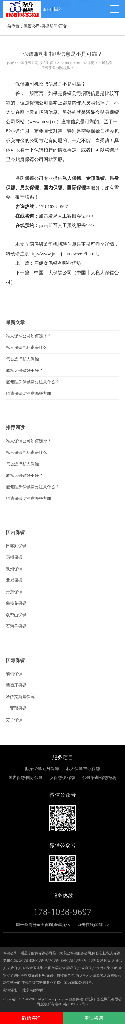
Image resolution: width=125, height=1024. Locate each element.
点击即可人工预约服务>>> (66, 225)
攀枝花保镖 (16, 603)
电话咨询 (93, 1017)
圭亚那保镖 (16, 708)
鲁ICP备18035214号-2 (72, 1004)
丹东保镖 (14, 592)
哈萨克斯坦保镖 (20, 697)
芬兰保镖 (14, 720)
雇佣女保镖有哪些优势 (57, 263)
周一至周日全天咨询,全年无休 (43, 925)
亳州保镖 (14, 557)
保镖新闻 (49, 26)
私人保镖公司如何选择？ (28, 336)
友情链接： (12, 990)
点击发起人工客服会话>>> (66, 215)
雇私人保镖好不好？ (24, 370)
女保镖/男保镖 (63, 777)
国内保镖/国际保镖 (26, 777)
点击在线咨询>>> (93, 925)
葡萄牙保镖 (16, 685)
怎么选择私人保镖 (22, 359)
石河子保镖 (16, 626)
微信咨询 (31, 1017)
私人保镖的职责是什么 (26, 347)
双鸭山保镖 (16, 615)
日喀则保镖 (16, 546)
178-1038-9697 (53, 206)
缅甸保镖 (14, 674)
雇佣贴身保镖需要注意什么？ (32, 382)
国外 (58, 9)
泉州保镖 (14, 569)
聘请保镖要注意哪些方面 (28, 393)
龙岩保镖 (14, 580)
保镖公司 (32, 26)
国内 (47, 9)
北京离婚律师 (33, 990)
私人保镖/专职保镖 (83, 769)
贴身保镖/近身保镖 (42, 769)
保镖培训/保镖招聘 (99, 777)
